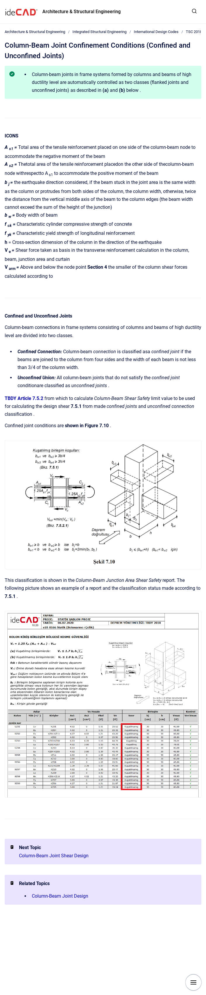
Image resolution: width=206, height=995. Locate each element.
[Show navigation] (193, 982)
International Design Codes (156, 32)
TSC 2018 (194, 32)
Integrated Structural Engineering (99, 32)
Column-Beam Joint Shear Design (54, 855)
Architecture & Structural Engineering (81, 11)
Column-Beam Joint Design (60, 896)
